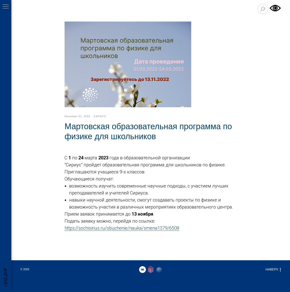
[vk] (142, 269)
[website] (150, 269)
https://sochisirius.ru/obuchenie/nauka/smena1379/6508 (122, 228)
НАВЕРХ (273, 270)
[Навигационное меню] (5, 7)
